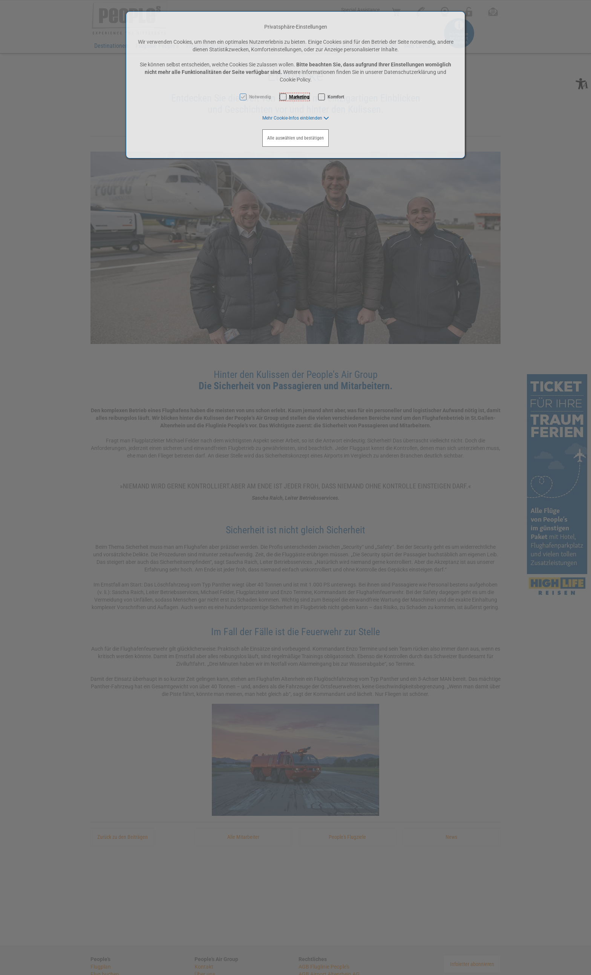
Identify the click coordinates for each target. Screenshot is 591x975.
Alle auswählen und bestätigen (295, 138)
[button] (295, 118)
